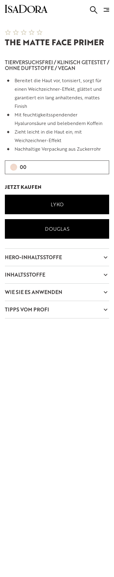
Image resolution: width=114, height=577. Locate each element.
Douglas (57, 229)
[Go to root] (26, 11)
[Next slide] (102, 19)
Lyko (57, 204)
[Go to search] (94, 10)
